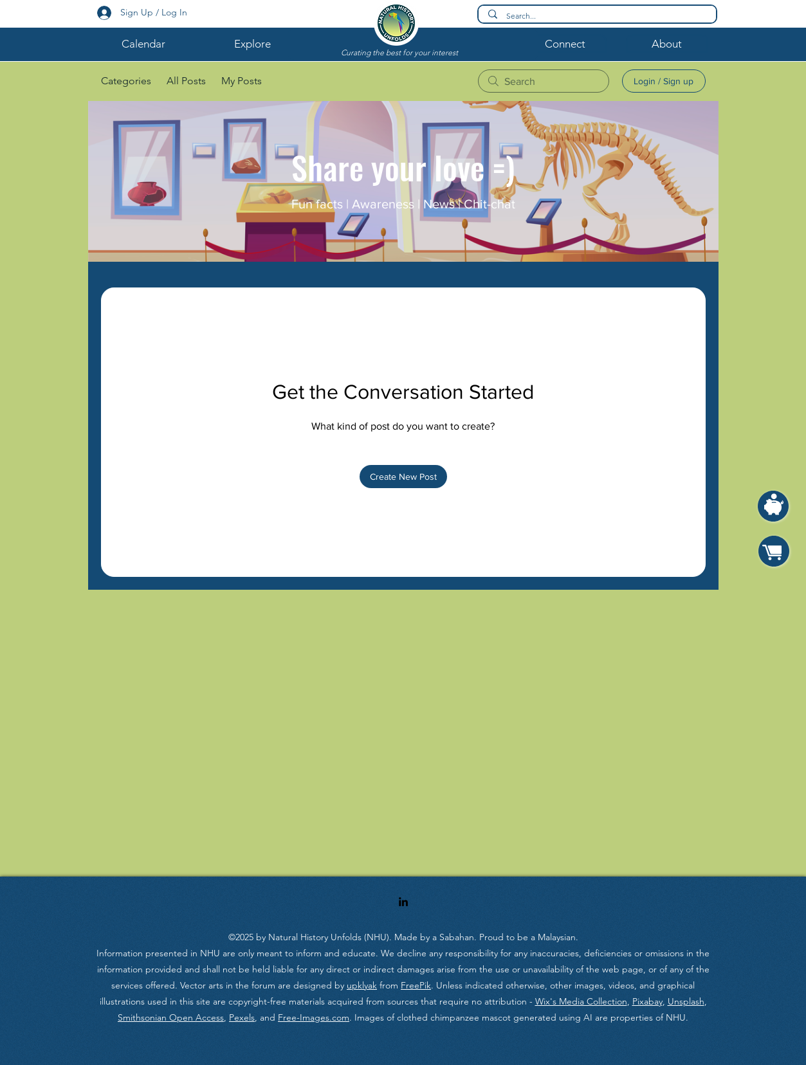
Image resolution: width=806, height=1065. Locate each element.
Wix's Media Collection (581, 1001)
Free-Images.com (313, 1017)
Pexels (242, 1017)
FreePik (416, 985)
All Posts (186, 81)
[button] (143, 43)
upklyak (362, 985)
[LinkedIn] (403, 901)
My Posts (241, 81)
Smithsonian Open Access (171, 1017)
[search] (543, 81)
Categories (126, 81)
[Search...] (597, 16)
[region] (773, 513)
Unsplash (686, 1001)
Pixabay (647, 1001)
